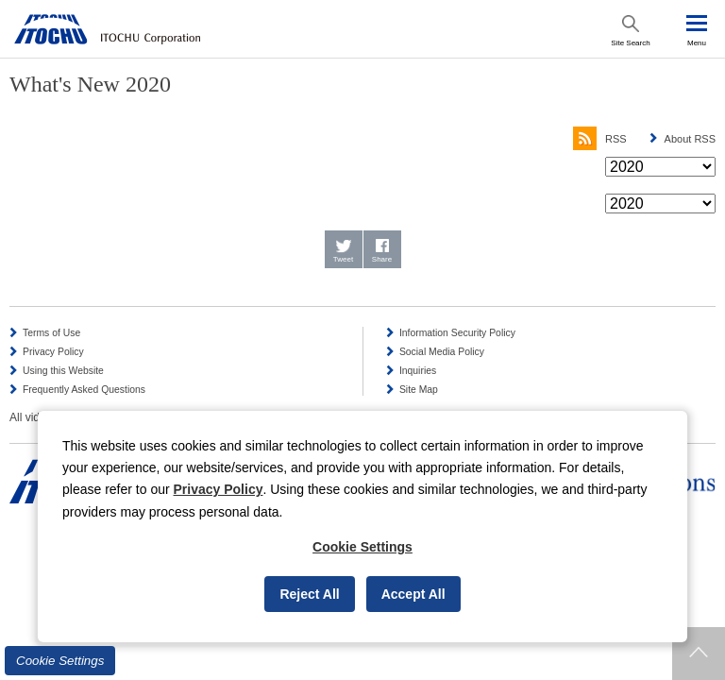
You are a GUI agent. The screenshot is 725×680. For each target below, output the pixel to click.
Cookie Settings (60, 661)
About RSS (690, 138)
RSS (600, 139)
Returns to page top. (698, 653)
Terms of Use (51, 333)
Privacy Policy (53, 352)
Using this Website (63, 371)
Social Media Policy (441, 352)
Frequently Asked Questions (84, 389)
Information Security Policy (457, 333)
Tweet (343, 259)
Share (382, 259)
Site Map (418, 389)
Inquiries (417, 371)
